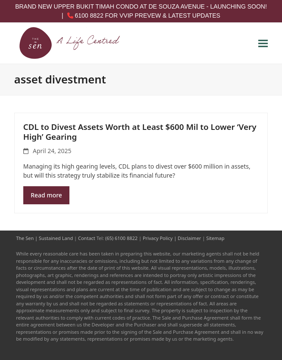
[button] (263, 43)
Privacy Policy (157, 238)
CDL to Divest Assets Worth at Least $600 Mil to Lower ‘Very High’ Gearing (140, 131)
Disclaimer (189, 238)
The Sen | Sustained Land (44, 238)
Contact (86, 238)
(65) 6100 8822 (121, 238)
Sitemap (215, 238)
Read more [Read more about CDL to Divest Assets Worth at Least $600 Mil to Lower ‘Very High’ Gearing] (46, 195)
